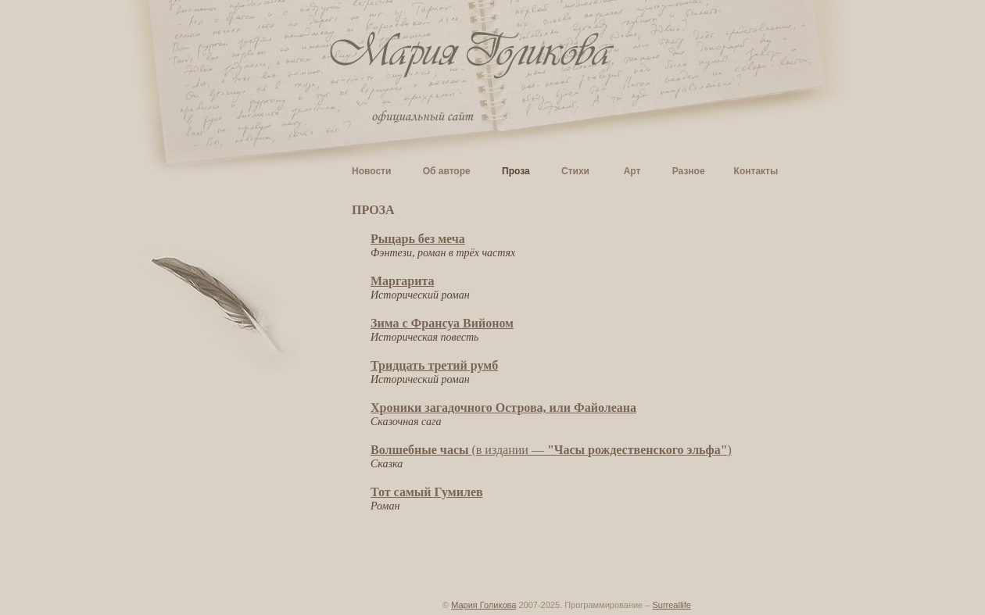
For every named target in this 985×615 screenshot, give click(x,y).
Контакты (756, 171)
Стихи (575, 171)
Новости (371, 171)
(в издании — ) (551, 449)
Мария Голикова (483, 605)
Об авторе (447, 171)
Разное (688, 171)
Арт (632, 171)
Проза (516, 171)
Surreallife (671, 605)
